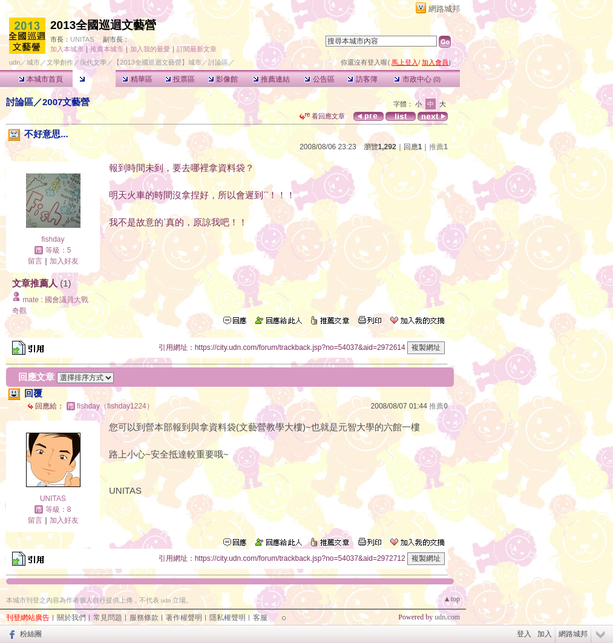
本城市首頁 (41, 79)
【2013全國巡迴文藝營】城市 (157, 62)
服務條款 (144, 617)
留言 (35, 261)
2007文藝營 (66, 102)
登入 (524, 634)
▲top (452, 599)
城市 (33, 62)
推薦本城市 (106, 49)
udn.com (447, 617)
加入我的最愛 (150, 49)
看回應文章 (322, 116)
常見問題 (107, 617)
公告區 (319, 79)
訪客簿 (362, 79)
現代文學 (93, 62)
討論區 (94, 79)
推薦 (438, 147)
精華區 (137, 79)
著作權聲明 (184, 617)
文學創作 (60, 62)
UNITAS (82, 39)
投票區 (180, 79)
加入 (544, 634)
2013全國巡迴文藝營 (103, 25)
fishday (52, 239)
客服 (260, 617)
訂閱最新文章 (197, 49)
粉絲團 (31, 634)
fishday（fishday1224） (115, 406)
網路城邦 (444, 8)
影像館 (223, 79)
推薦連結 (271, 79)
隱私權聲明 (227, 617)
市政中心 (417, 79)
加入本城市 (67, 49)
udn (14, 62)
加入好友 (64, 261)
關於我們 (71, 617)
